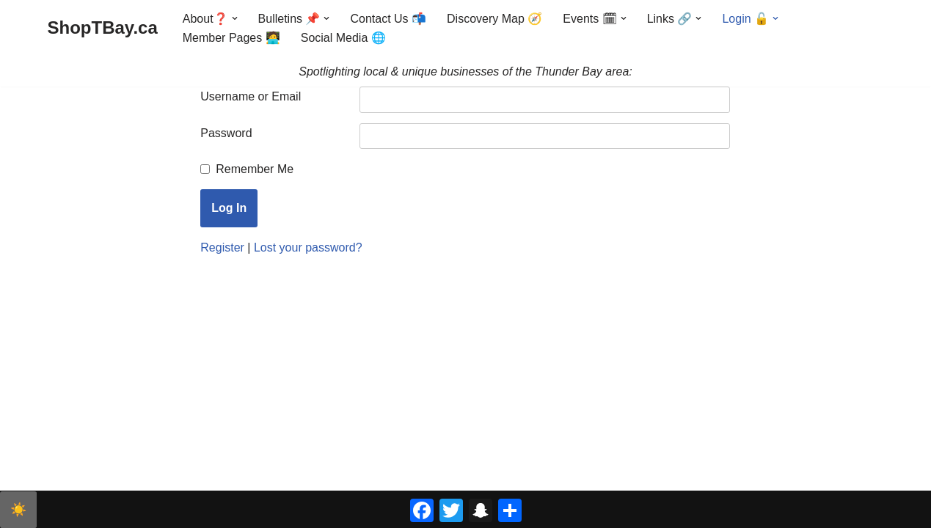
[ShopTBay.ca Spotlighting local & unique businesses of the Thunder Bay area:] (103, 28)
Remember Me (254, 169)
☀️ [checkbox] (18, 509)
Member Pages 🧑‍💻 (231, 38)
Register (222, 247)
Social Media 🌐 (343, 38)
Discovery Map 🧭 (494, 18)
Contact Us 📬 (389, 18)
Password (226, 133)
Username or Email (250, 96)
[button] (235, 18)
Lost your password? (308, 247)
